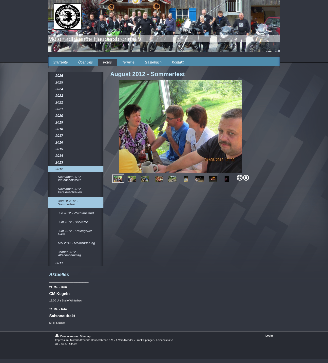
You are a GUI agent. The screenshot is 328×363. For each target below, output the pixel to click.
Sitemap (85, 336)
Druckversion (66, 336)
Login (269, 335)
